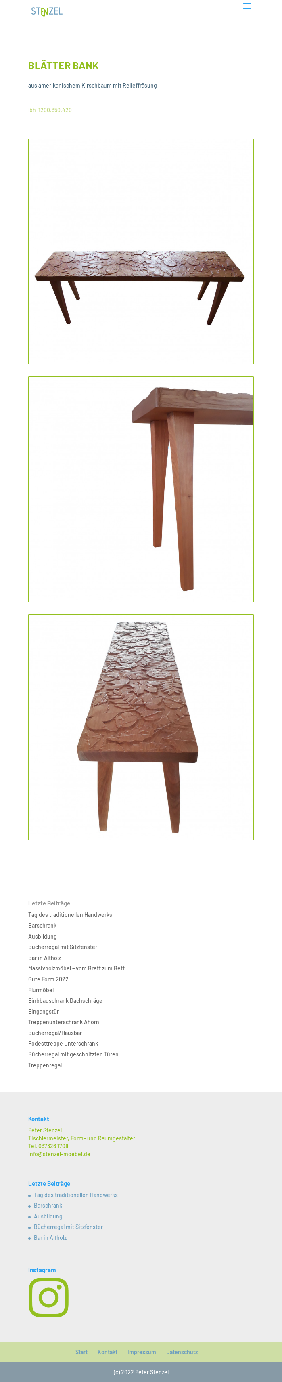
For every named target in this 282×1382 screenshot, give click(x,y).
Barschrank (42, 925)
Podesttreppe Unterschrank (63, 1043)
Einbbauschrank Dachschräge (65, 1000)
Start (81, 1351)
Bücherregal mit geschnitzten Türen (73, 1054)
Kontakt (107, 1351)
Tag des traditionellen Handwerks (70, 914)
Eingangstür (43, 1011)
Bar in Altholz (44, 957)
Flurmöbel (41, 990)
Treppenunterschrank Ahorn (63, 1022)
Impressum (141, 1351)
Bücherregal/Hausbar (55, 1032)
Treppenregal (45, 1065)
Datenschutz (182, 1351)
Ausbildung (42, 936)
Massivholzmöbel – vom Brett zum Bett (76, 968)
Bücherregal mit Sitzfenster (62, 946)
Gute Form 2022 (48, 979)
